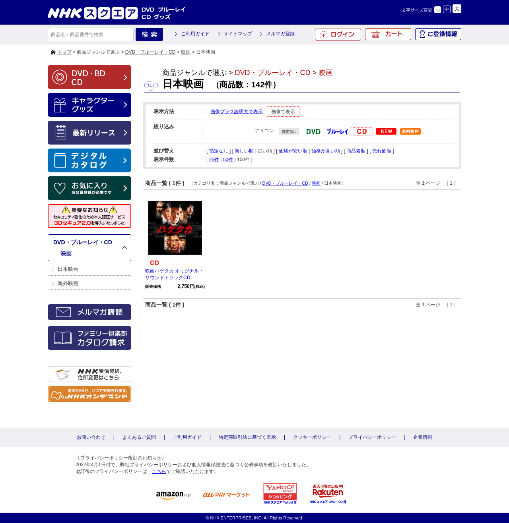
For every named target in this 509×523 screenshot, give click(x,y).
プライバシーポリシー (372, 437)
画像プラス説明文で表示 (236, 111)
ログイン (338, 34)
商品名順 (355, 151)
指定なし (218, 151)
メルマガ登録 (280, 34)
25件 (214, 159)
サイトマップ (237, 34)
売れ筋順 (381, 151)
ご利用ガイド (195, 34)
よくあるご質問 (139, 437)
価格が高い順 (325, 151)
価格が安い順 (293, 151)
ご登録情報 (438, 34)
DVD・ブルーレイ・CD (150, 52)
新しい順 (244, 151)
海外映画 (68, 283)
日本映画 (68, 269)
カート (388, 34)
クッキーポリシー (312, 437)
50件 (228, 159)
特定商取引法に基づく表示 (247, 437)
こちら (159, 471)
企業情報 (422, 437)
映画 (185, 52)
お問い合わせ (91, 437)
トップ (64, 52)
